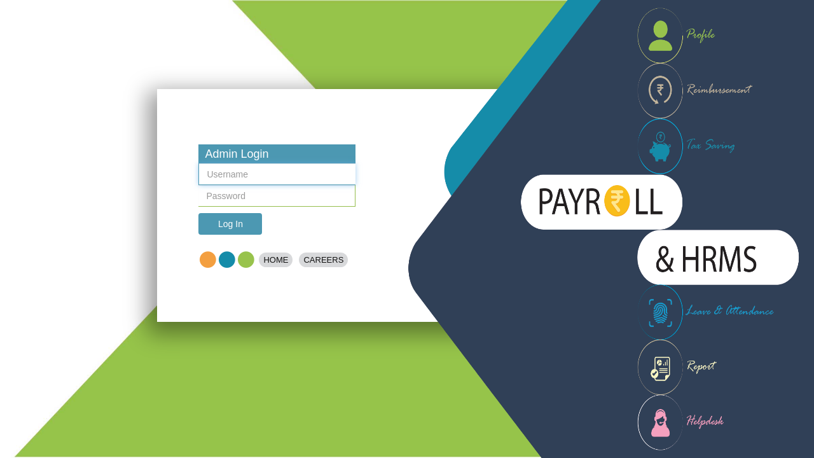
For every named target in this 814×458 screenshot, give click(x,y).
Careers (323, 260)
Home (275, 260)
